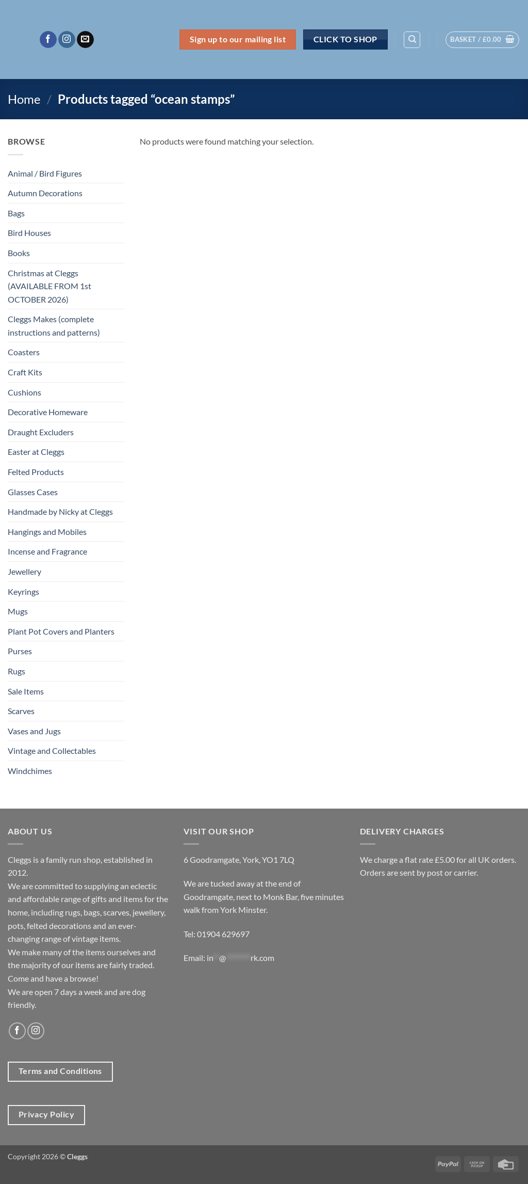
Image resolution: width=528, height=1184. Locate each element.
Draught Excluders (41, 432)
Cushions (24, 392)
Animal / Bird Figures (45, 173)
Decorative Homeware (48, 412)
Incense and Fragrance (47, 551)
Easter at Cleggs (36, 451)
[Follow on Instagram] (66, 40)
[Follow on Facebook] (48, 40)
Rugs (16, 671)
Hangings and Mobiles (47, 531)
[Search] (412, 39)
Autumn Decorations (45, 193)
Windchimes (30, 771)
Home (24, 98)
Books (19, 253)
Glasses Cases (33, 492)
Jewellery (24, 571)
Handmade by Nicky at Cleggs (60, 511)
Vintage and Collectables (52, 750)
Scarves (21, 711)
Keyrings (23, 591)
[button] (482, 39)
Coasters (24, 352)
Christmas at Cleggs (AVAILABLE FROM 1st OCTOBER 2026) (49, 286)
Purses (20, 651)
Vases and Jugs (34, 731)
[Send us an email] (85, 40)
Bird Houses (29, 233)
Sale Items (26, 691)
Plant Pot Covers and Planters (61, 631)
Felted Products (36, 472)
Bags (16, 213)
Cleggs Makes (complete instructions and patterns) (54, 325)
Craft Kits (25, 372)
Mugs (18, 611)
